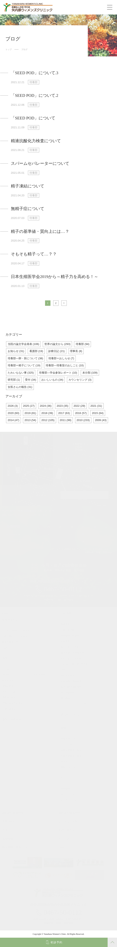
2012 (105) (47, 420)
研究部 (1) (14, 379)
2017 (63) (64, 413)
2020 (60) (13, 413)
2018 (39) (47, 413)
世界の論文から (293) (57, 344)
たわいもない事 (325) (21, 372)
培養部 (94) (82, 344)
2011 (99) (65, 420)
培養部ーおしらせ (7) (61, 358)
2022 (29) (79, 405)
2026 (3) (13, 405)
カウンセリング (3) (80, 379)
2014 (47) (13, 420)
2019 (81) (30, 413)
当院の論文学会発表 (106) (23, 344)
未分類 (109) (90, 372)
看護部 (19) (36, 351)
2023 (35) (62, 405)
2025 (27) (29, 405)
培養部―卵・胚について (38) (25, 358)
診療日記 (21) (56, 351)
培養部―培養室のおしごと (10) (65, 365)
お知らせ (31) (16, 351)
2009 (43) (101, 420)
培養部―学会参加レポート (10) (58, 372)
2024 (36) (46, 405)
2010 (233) (83, 420)
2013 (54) (30, 420)
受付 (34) (30, 379)
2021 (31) (96, 405)
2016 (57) (81, 413)
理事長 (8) (76, 351)
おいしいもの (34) (52, 379)
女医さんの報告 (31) (20, 387)
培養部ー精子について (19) (24, 365)
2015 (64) (98, 413)
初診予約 (56, 942)
